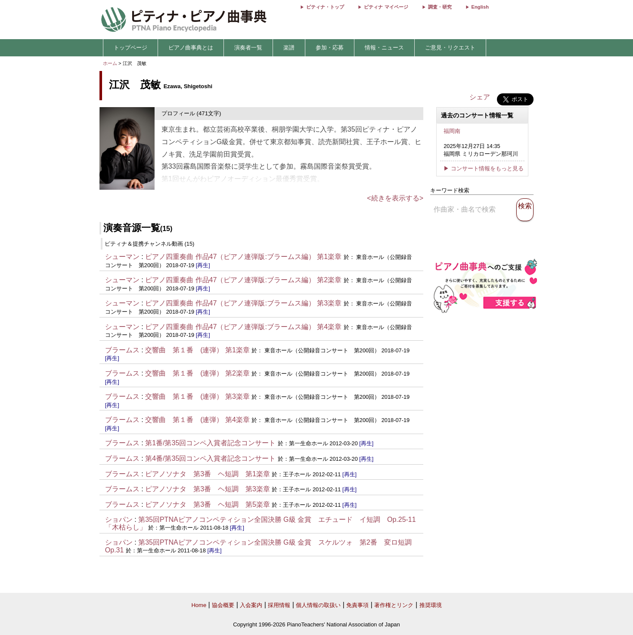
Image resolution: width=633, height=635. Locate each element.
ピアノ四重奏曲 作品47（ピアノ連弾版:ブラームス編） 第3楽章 (243, 303)
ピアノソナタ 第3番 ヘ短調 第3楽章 (207, 489)
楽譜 (289, 47)
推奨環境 (430, 605)
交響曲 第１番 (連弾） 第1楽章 (197, 350)
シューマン (122, 256)
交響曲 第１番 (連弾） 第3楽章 (197, 396)
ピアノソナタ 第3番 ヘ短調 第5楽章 (207, 504)
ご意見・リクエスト (450, 47)
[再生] (203, 265)
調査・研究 (440, 6)
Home (198, 605)
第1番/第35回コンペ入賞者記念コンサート (210, 443)
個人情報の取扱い (318, 605)
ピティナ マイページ (386, 6)
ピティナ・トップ (325, 6)
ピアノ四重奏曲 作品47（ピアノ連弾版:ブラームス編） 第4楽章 (243, 326)
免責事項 (357, 605)
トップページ (130, 47)
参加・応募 (330, 47)
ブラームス (122, 350)
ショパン (119, 519)
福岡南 (452, 131)
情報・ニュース (384, 47)
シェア (479, 97)
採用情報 (279, 605)
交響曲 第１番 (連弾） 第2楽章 (197, 373)
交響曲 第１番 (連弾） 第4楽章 (197, 419)
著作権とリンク (393, 605)
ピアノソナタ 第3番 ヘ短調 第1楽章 (207, 474)
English (480, 6)
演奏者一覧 (248, 47)
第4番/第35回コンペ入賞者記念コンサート (210, 458)
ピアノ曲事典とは (190, 47)
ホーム (110, 63)
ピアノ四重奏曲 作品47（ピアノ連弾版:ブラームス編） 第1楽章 (243, 256)
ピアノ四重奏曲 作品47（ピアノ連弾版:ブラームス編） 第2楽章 (243, 280)
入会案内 (251, 605)
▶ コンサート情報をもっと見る (484, 168)
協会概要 (223, 605)
